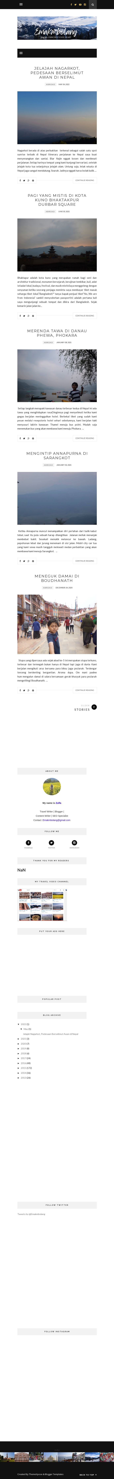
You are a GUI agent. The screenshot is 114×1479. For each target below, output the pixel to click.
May (26, 1029)
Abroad (50, 84)
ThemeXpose (36, 1474)
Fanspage (28, 844)
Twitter (51, 844)
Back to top (88, 1475)
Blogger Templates (54, 1474)
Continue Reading (84, 180)
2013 (23, 1077)
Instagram (74, 844)
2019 (23, 1048)
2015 (23, 1068)
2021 (23, 1038)
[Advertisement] (57, 745)
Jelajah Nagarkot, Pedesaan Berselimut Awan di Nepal (57, 73)
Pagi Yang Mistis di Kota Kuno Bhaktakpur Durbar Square (57, 200)
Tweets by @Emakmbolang (31, 1214)
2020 (23, 1043)
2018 (23, 1053)
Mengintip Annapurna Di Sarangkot (57, 455)
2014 (23, 1072)
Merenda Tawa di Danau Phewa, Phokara (57, 333)
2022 (23, 1024)
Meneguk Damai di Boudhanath (57, 578)
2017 (23, 1058)
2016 (23, 1063)
